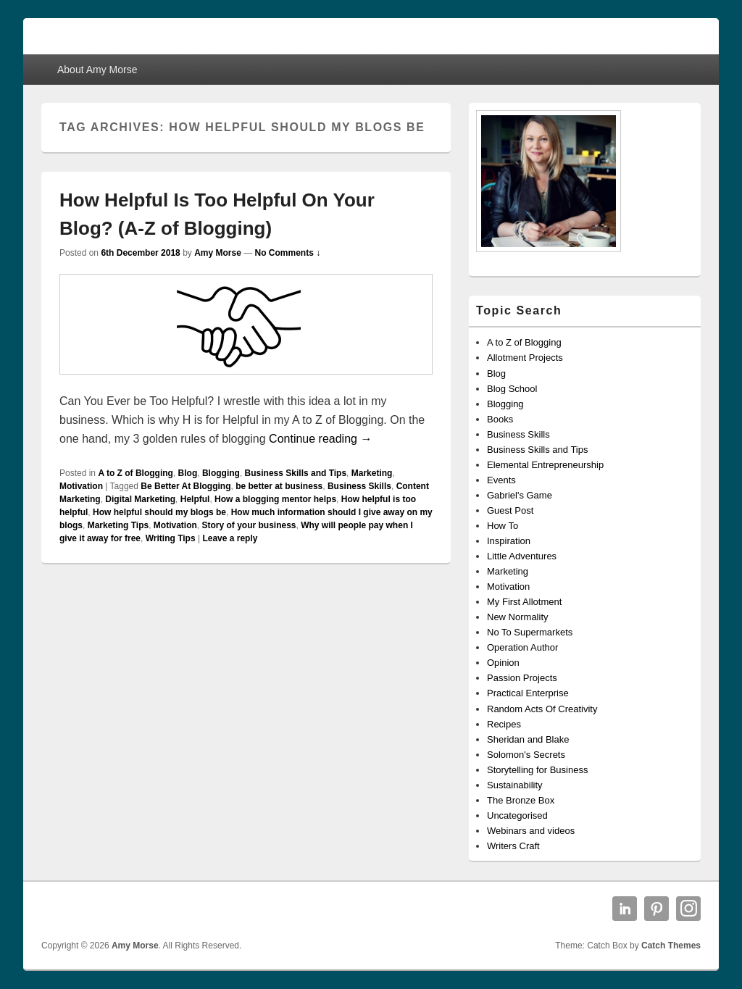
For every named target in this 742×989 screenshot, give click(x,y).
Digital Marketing (140, 499)
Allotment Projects (525, 357)
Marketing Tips (118, 525)
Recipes (504, 724)
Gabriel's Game (519, 495)
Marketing (372, 473)
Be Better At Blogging (185, 486)
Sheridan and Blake (528, 739)
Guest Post (510, 510)
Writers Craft (513, 845)
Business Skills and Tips (296, 473)
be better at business (278, 486)
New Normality (518, 617)
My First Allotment (524, 601)
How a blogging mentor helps (275, 499)
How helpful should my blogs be (159, 512)
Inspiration (508, 540)
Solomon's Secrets (526, 754)
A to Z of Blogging (135, 473)
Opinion (503, 662)
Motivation (81, 486)
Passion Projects (522, 677)
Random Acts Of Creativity (542, 709)
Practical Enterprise (528, 693)
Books (500, 419)
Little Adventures (521, 556)
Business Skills (359, 486)
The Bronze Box (520, 800)
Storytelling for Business (537, 769)
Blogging (221, 473)
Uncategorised (517, 815)
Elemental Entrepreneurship (545, 464)
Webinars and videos (531, 830)
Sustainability (515, 785)
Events (501, 480)
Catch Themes (671, 945)
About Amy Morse (97, 69)
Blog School (512, 388)
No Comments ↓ (288, 253)
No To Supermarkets (529, 632)
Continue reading (320, 439)
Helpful (195, 499)
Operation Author (522, 647)
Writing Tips (171, 538)
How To (502, 525)
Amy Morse (217, 253)
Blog (188, 473)
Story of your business (248, 525)
